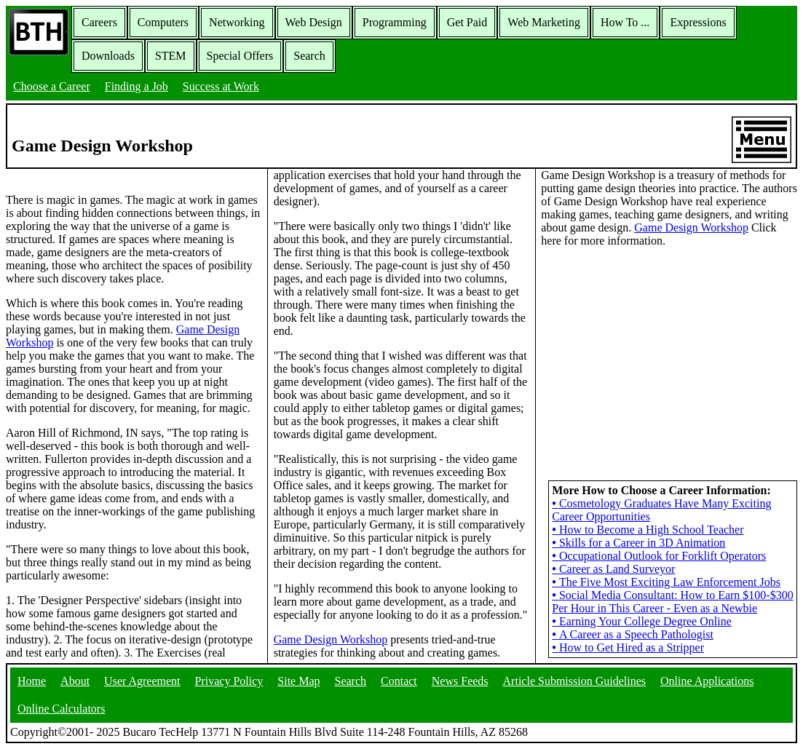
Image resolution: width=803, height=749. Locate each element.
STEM (170, 55)
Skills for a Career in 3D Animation (638, 542)
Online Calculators (61, 708)
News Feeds (460, 681)
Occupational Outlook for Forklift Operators (659, 556)
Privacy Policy (229, 681)
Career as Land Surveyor (613, 569)
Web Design (313, 22)
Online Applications (706, 681)
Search (309, 55)
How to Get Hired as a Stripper (628, 647)
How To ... (625, 22)
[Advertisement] (669, 350)
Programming (395, 22)
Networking (236, 22)
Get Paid (467, 22)
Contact (399, 681)
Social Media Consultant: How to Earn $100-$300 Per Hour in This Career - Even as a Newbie (672, 601)
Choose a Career (51, 86)
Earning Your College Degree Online (641, 621)
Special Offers (240, 55)
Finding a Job (136, 86)
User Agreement (142, 681)
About (75, 681)
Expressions (698, 22)
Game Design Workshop (331, 639)
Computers (163, 22)
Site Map (298, 681)
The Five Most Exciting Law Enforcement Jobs (666, 582)
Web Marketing (543, 22)
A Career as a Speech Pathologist (632, 634)
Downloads (108, 55)
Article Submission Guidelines (574, 681)
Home (31, 681)
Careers (99, 22)
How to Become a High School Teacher (647, 529)
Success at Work (221, 86)
